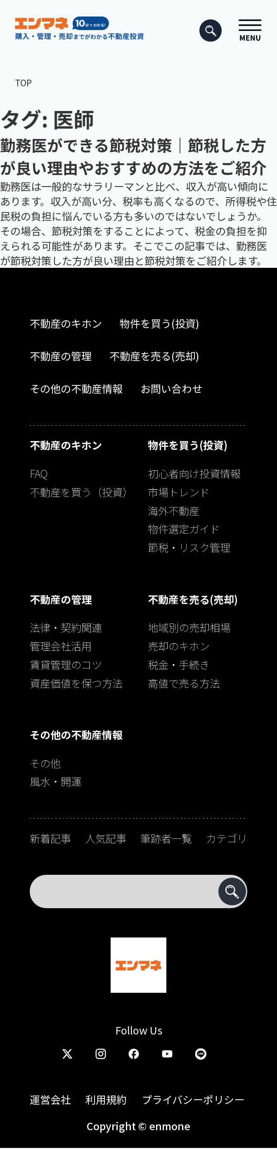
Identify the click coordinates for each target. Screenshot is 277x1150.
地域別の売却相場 (189, 627)
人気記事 (105, 838)
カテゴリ (226, 838)
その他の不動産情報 (76, 388)
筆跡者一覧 (166, 838)
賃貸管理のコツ (66, 664)
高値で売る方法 (184, 682)
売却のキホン (179, 645)
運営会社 (50, 1099)
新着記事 (50, 838)
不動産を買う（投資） (81, 491)
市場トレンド (179, 491)
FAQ (39, 473)
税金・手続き (179, 664)
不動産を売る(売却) (154, 355)
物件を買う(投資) (159, 323)
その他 (45, 763)
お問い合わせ (171, 388)
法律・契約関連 (66, 627)
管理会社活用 (61, 645)
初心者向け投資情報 (194, 473)
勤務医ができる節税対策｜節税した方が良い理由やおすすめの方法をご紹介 (133, 156)
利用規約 (106, 1099)
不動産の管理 (61, 355)
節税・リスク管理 (189, 547)
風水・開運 (55, 781)
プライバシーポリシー (193, 1099)
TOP (23, 82)
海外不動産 (173, 510)
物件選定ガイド (184, 528)
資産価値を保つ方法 (76, 682)
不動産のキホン (66, 323)
